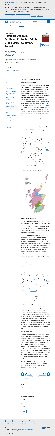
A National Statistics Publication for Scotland (10, 127)
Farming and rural (10, 54)
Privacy (44, 423)
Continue (24, 411)
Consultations (41, 25)
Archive (12, 423)
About (6, 25)
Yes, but (25, 406)
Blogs (47, 25)
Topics (10, 25)
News (15, 25)
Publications (21, 25)
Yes (24, 399)
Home (6, 28)
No (24, 403)
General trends (9, 85)
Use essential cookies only (23, 15)
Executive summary (10, 79)
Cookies (21, 423)
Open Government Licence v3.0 (26, 429)
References (8, 123)
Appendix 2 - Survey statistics (10, 98)
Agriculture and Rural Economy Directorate (17, 52)
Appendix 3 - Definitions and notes (11, 103)
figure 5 (35, 279)
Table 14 (28, 130)
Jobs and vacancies (37, 423)
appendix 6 (33, 291)
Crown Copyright (28, 423)
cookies (11, 2)
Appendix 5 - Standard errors (10, 112)
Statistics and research (31, 25)
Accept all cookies (10, 15)
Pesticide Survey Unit (27, 387)
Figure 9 (47, 105)
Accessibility (7, 423)
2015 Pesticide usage (10, 88)
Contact (17, 423)
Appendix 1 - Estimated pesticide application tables (11, 93)
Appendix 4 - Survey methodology (10, 107)
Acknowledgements (10, 120)
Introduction (8, 82)
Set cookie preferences (37, 16)
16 (33, 130)
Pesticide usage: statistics (13, 70)
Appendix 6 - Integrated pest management (11, 116)
